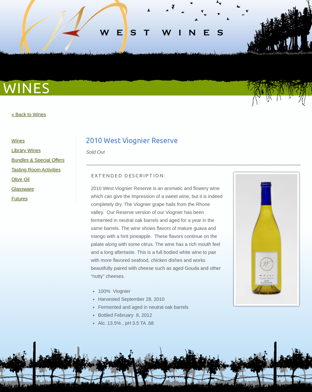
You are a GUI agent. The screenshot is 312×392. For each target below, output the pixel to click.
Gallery (185, 67)
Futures (19, 198)
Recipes (237, 67)
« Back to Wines (28, 114)
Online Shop (130, 67)
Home (34, 67)
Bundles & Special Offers (37, 160)
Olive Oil (20, 179)
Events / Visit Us (99, 67)
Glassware (22, 189)
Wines (18, 140)
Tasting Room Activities (35, 169)
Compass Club (160, 67)
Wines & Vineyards (62, 67)
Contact (276, 67)
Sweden (257, 67)
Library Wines (26, 150)
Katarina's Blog (210, 67)
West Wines (156, 25)
